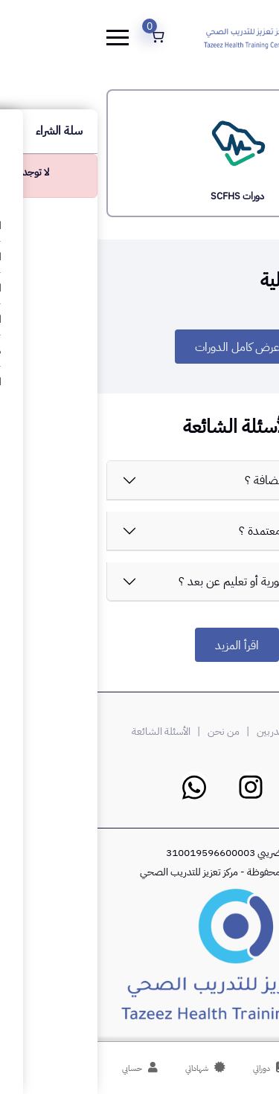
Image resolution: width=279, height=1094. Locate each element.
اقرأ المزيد (139, 645)
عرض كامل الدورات (139, 347)
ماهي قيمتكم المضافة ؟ (200, 480)
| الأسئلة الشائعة (70, 731)
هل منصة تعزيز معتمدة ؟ (197, 531)
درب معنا (227, 731)
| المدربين (182, 731)
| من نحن (133, 731)
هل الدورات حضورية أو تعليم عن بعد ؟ (167, 582)
